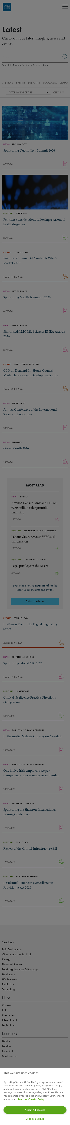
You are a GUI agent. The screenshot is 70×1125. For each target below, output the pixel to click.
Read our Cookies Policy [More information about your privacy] (31, 1099)
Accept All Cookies (35, 1109)
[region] (35, 1096)
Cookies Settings (35, 1118)
